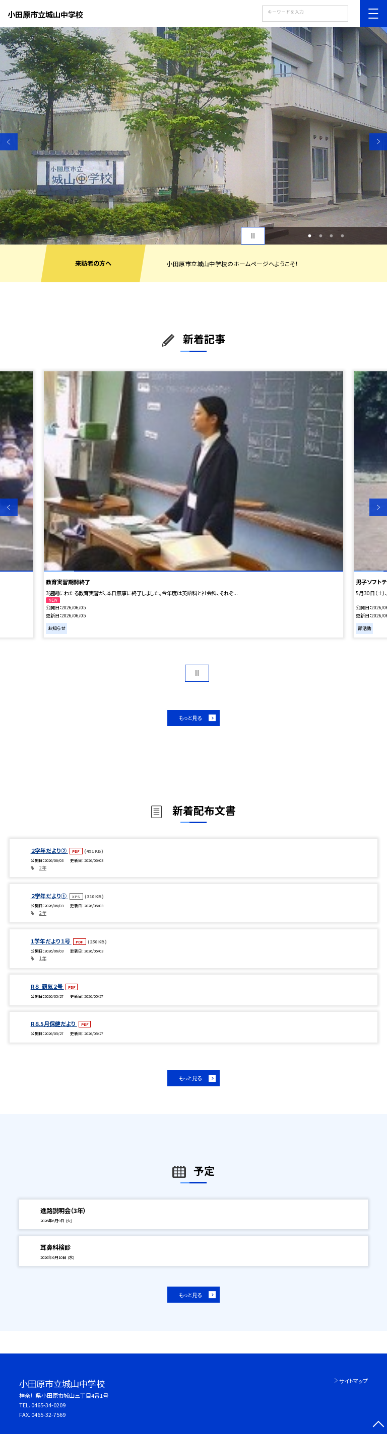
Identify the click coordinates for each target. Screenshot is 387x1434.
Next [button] (378, 141)
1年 (42, 958)
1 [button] (309, 236)
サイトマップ (353, 1381)
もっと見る (190, 718)
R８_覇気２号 (47, 986)
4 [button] (342, 236)
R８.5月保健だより (54, 1023)
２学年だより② (49, 850)
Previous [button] (9, 141)
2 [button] (320, 236)
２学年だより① (49, 896)
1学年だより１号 (51, 941)
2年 (42, 867)
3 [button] (331, 236)
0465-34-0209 (48, 1405)
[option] (193, 136)
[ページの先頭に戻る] (378, 1425)
